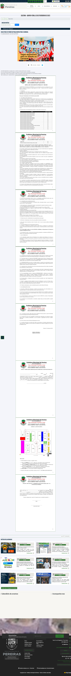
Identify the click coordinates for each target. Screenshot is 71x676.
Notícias (6, 18)
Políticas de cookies (67, 661)
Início (2, 18)
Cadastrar (60, 636)
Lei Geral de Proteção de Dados (64, 664)
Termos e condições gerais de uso (64, 660)
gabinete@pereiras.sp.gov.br (62, 647)
